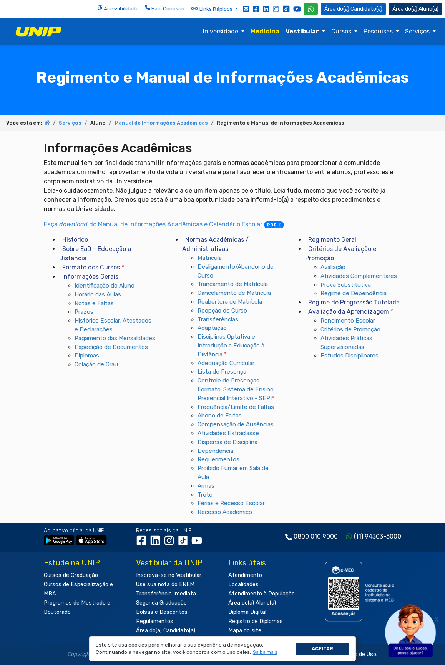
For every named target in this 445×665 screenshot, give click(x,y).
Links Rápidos (212, 8)
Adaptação (212, 327)
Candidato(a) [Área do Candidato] (353, 9)
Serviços (418, 31)
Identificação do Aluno (104, 285)
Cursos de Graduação (71, 575)
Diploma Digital (247, 612)
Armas (206, 485)
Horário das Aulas (98, 294)
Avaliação (332, 267)
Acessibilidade (118, 8)
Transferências (218, 319)
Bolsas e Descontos (162, 612)
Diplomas (87, 355)
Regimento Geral (330, 239)
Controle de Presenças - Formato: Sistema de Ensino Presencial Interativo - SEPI (236, 389)
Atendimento (245, 575)
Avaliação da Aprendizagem (349, 311)
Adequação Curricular (226, 363)
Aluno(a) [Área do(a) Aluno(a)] (415, 9)
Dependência (215, 450)
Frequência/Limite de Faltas (236, 407)
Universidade (220, 31)
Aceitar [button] (322, 649)
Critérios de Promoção (350, 329)
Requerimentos (218, 459)
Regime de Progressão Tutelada (352, 302)
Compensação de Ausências (236, 424)
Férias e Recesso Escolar (231, 503)
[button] (265, 652)
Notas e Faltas (94, 303)
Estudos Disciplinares (349, 355)
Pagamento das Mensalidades (115, 338)
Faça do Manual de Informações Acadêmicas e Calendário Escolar (164, 224)
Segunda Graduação (161, 603)
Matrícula (210, 257)
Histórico (73, 239)
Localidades (243, 584)
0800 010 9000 (316, 536)
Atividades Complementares (358, 276)
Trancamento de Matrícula (233, 284)
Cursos (342, 31)
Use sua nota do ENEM (165, 584)
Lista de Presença (222, 371)
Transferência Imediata (166, 593)
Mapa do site (244, 630)
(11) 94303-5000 (377, 536)
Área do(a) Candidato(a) (165, 630)
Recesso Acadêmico (225, 512)
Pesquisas (379, 31)
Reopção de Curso (222, 310)
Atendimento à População (261, 593)
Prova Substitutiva (345, 284)
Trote (205, 494)
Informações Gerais (88, 276)
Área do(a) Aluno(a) (252, 603)
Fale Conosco (164, 8)
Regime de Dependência (353, 293)
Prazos (84, 311)
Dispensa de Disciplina (227, 442)
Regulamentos (154, 621)
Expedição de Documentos (111, 347)
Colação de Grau (96, 364)
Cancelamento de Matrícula (234, 292)
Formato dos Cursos (91, 267)
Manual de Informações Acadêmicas (161, 123)
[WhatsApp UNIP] (311, 9)
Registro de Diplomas (255, 621)
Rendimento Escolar (347, 320)
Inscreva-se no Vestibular (168, 575)
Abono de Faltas (220, 415)
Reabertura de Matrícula (230, 301)
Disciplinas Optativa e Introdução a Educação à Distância (231, 345)
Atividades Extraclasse (228, 433)
